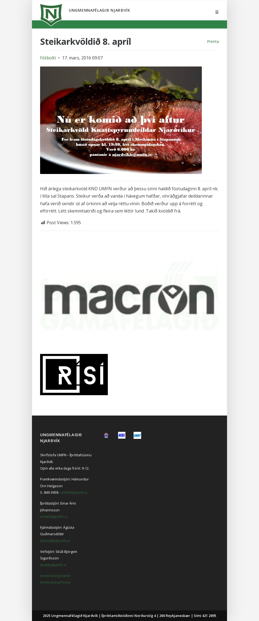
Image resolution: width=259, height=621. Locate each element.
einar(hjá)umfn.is (53, 516)
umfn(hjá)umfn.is (74, 492)
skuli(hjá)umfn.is (53, 564)
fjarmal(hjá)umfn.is (55, 540)
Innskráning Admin (55, 575)
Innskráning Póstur (55, 582)
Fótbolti (48, 58)
